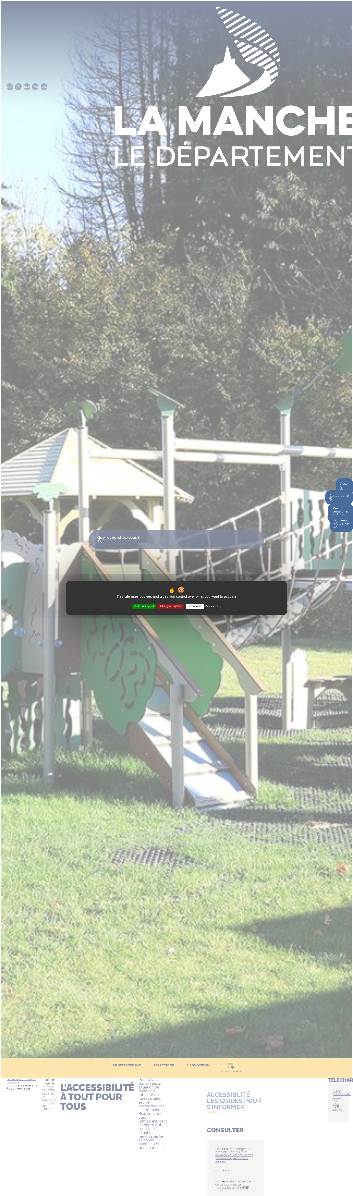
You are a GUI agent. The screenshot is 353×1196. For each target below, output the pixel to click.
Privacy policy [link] (213, 606)
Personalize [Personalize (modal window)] (194, 606)
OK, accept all (144, 606)
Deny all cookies (170, 606)
